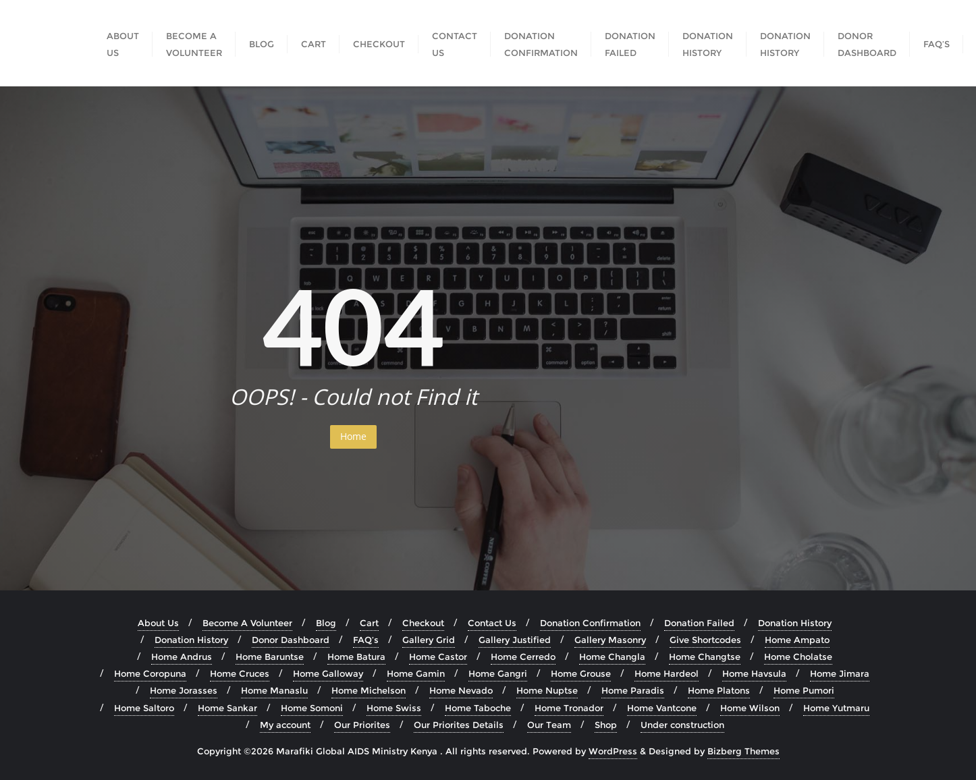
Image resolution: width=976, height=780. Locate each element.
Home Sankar (227, 707)
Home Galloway (328, 673)
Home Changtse (704, 656)
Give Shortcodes (705, 639)
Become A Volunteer (247, 622)
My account (285, 724)
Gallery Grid (428, 639)
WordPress (613, 751)
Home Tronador (569, 707)
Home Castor (438, 656)
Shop (606, 724)
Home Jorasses (183, 690)
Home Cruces (239, 673)
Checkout (423, 622)
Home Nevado (461, 690)
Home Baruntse (270, 656)
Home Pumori (804, 690)
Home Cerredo (523, 656)
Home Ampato (797, 639)
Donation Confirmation (590, 622)
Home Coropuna (150, 673)
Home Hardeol (666, 673)
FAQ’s (366, 639)
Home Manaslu (274, 690)
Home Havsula (754, 673)
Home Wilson (750, 707)
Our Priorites (362, 724)
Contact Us (492, 622)
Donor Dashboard (290, 639)
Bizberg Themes (743, 751)
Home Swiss (394, 707)
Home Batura (356, 656)
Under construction (682, 724)
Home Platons (719, 690)
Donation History (795, 622)
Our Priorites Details (459, 724)
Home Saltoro (144, 707)
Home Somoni (312, 707)
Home (353, 436)
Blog (326, 622)
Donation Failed (699, 622)
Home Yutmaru (836, 707)
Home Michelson (368, 690)
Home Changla (612, 656)
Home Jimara (839, 673)
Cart (369, 622)
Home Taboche (478, 707)
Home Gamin (416, 673)
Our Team (549, 724)
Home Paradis (632, 690)
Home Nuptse (547, 690)
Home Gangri (497, 673)
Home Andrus (181, 656)
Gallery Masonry (610, 639)
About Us (158, 622)
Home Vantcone (662, 707)
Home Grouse (581, 673)
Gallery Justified (515, 639)
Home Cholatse (798, 656)
